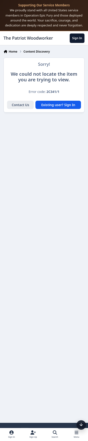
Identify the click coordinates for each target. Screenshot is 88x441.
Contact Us (20, 105)
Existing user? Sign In (58, 105)
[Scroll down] (81, 425)
